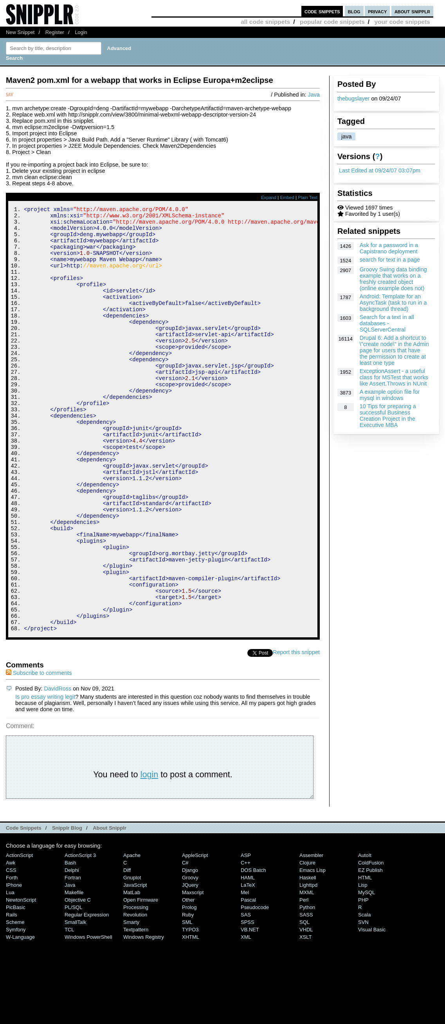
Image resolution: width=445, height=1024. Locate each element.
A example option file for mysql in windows (390, 395)
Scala (364, 994)
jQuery (190, 965)
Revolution (135, 994)
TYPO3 (190, 1009)
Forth (12, 957)
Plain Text (307, 197)
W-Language (20, 1017)
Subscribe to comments (39, 753)
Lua (10, 972)
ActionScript (19, 935)
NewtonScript (21, 980)
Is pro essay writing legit (45, 776)
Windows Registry (143, 1017)
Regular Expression (87, 994)
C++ (245, 942)
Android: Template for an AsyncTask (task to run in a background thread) (393, 302)
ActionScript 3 (80, 935)
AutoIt (364, 935)
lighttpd (308, 965)
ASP (246, 935)
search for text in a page (390, 259)
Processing (135, 987)
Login (81, 32)
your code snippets (402, 21)
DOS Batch (253, 950)
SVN (363, 1002)
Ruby (188, 994)
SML (187, 1002)
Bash (70, 942)
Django (190, 950)
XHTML (190, 1017)
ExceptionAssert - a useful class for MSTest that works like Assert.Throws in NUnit (394, 377)
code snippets (322, 11)
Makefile (74, 972)
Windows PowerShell (88, 1017)
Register (54, 32)
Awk (10, 942)
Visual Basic (372, 1009)
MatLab (131, 972)
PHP (363, 980)
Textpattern (135, 1009)
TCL (69, 1009)
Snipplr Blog (67, 908)
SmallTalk (75, 1002)
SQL (304, 1002)
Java (314, 94)
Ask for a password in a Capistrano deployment (389, 248)
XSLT (305, 1017)
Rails (11, 994)
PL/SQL (73, 987)
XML (246, 1017)
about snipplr (412, 11)
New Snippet (20, 32)
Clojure (307, 942)
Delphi (72, 950)
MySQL (366, 972)
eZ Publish (370, 950)
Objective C (78, 980)
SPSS (247, 1002)
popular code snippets (332, 21)
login (150, 854)
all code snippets (265, 21)
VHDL (306, 1009)
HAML (248, 957)
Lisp (363, 965)
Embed (287, 197)
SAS (246, 994)
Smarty (131, 1002)
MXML (306, 972)
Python (307, 987)
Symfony (15, 1009)
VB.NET (250, 1009)
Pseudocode (255, 987)
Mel (245, 972)
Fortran (73, 957)
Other (188, 980)
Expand (268, 197)
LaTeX (248, 965)
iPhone (14, 965)
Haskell (307, 957)
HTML (365, 957)
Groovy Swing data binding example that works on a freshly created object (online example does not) (393, 278)
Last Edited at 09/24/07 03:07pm (379, 170)
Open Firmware (140, 980)
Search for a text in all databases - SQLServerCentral (387, 323)
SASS (306, 994)
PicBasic (15, 987)
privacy (377, 11)
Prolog (189, 987)
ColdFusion (371, 942)
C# (185, 942)
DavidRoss (58, 768)
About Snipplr (109, 908)
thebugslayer (353, 98)
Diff (127, 950)
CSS (11, 950)
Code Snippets (23, 908)
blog (354, 11)
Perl (303, 980)
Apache (132, 935)
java (346, 136)
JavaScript (135, 965)
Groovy (190, 957)
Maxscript (193, 972)
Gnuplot (132, 957)
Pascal (248, 980)
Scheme (15, 1002)
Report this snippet (296, 732)
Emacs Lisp (312, 950)
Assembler (311, 935)
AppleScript (195, 935)
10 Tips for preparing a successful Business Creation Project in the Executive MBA (388, 415)
